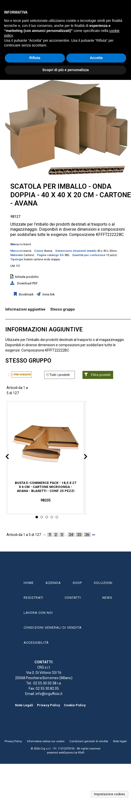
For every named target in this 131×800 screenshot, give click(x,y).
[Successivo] (94, 535)
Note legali (120, 741)
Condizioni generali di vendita (88, 741)
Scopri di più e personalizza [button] (65, 70)
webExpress (66, 752)
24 (71, 535)
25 (79, 535)
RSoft (81, 752)
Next (82, 458)
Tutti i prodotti (60, 375)
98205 (45, 500)
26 (87, 535)
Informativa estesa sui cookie (45, 741)
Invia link (48, 294)
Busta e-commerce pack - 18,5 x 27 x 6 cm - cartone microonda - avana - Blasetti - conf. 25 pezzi (45, 487)
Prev (11, 458)
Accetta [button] (96, 58)
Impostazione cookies (109, 794)
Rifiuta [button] (34, 58)
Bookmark (25, 294)
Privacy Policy (48, 705)
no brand (25, 244)
